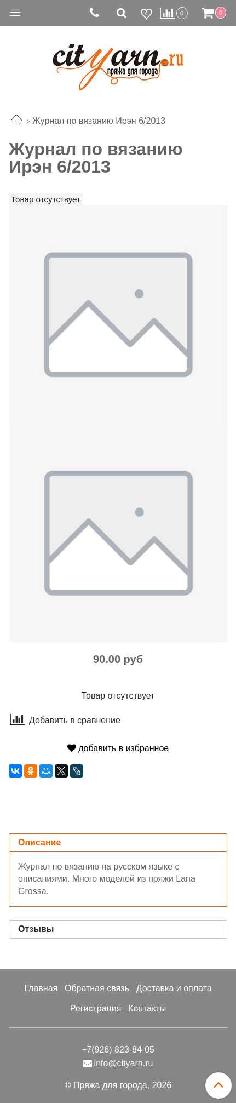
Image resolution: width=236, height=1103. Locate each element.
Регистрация (96, 1008)
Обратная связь (97, 988)
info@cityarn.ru (123, 1063)
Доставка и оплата (174, 988)
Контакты (147, 1008)
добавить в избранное (118, 748)
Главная (40, 988)
